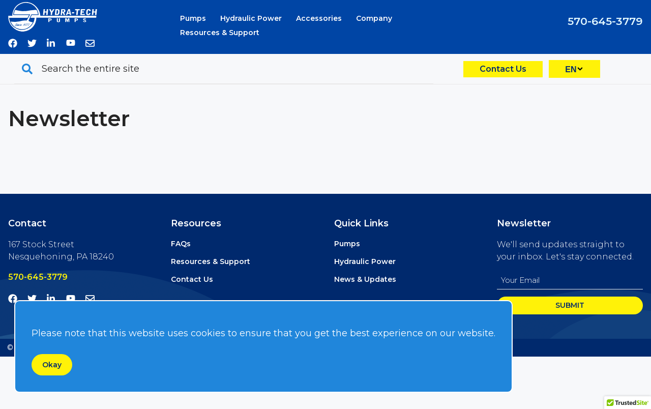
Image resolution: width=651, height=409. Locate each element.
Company (374, 18)
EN (570, 69)
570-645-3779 (605, 21)
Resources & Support (219, 32)
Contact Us (503, 69)
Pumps (193, 18)
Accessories (319, 18)
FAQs (181, 243)
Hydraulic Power (251, 18)
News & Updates (365, 279)
